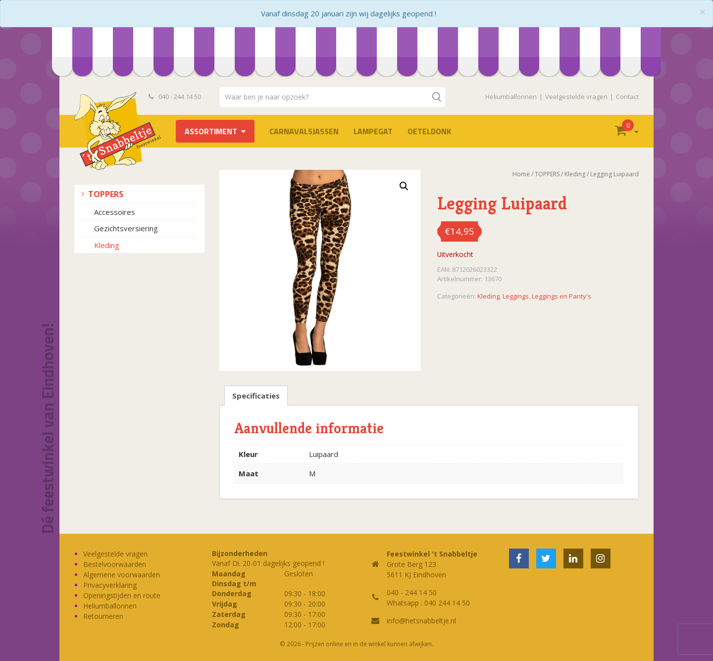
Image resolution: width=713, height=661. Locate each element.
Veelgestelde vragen (576, 96)
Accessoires (114, 212)
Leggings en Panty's (561, 296)
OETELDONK (429, 131)
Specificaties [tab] (256, 396)
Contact (627, 96)
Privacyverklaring (110, 585)
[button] (404, 186)
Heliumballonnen (511, 96)
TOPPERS (105, 194)
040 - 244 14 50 (175, 96)
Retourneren (103, 616)
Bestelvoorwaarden (114, 564)
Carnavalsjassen (304, 131)
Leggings (516, 296)
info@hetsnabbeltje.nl (421, 620)
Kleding (106, 245)
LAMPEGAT (373, 131)
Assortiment (211, 131)
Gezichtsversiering (126, 228)
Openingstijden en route (121, 595)
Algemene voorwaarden (121, 574)
